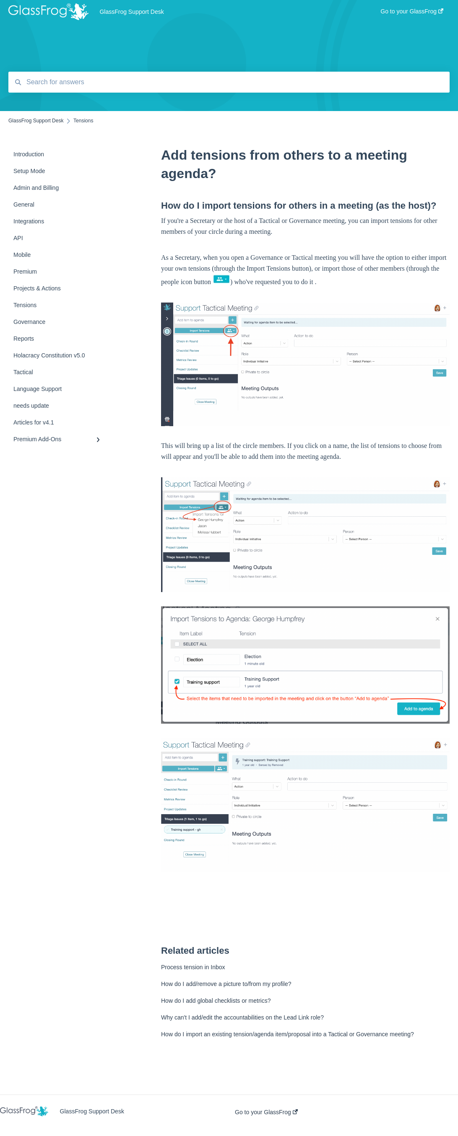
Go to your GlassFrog (266, 1112)
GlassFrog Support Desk (131, 11)
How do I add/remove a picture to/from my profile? (226, 984)
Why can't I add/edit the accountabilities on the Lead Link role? (242, 1017)
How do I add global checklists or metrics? (216, 1000)
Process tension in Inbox (193, 967)
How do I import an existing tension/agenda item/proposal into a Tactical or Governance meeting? (287, 1034)
